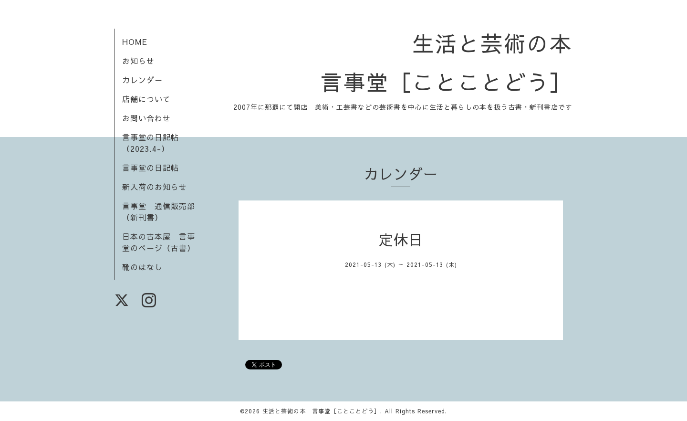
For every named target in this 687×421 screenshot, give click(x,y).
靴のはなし (142, 267)
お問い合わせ (146, 118)
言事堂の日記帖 (150, 167)
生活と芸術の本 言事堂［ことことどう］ (321, 411)
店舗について (146, 99)
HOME (134, 41)
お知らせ (138, 60)
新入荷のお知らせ (154, 186)
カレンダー (142, 79)
